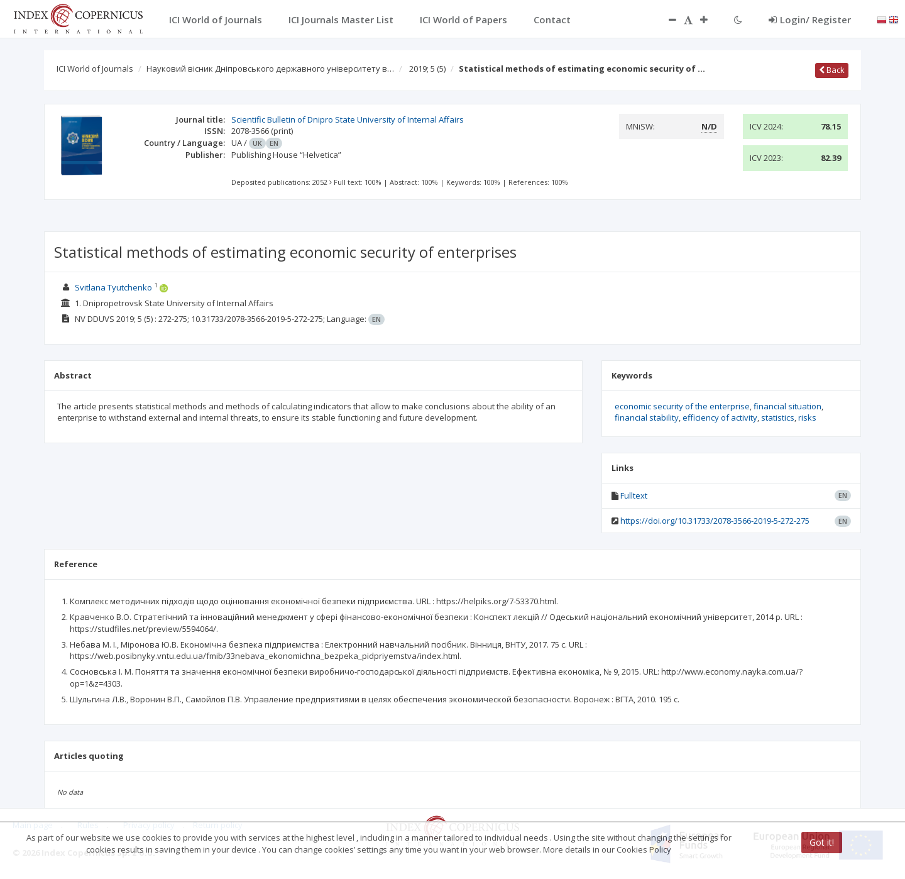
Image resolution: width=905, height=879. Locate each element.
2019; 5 (427, 68)
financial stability (647, 417)
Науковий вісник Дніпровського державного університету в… (270, 68)
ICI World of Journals (95, 68)
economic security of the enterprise (682, 406)
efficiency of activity (720, 417)
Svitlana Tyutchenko (113, 287)
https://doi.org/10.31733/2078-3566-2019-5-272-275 (714, 520)
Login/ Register (810, 19)
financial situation (787, 406)
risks (807, 417)
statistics (777, 417)
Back (832, 69)
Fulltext (633, 495)
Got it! (821, 842)
